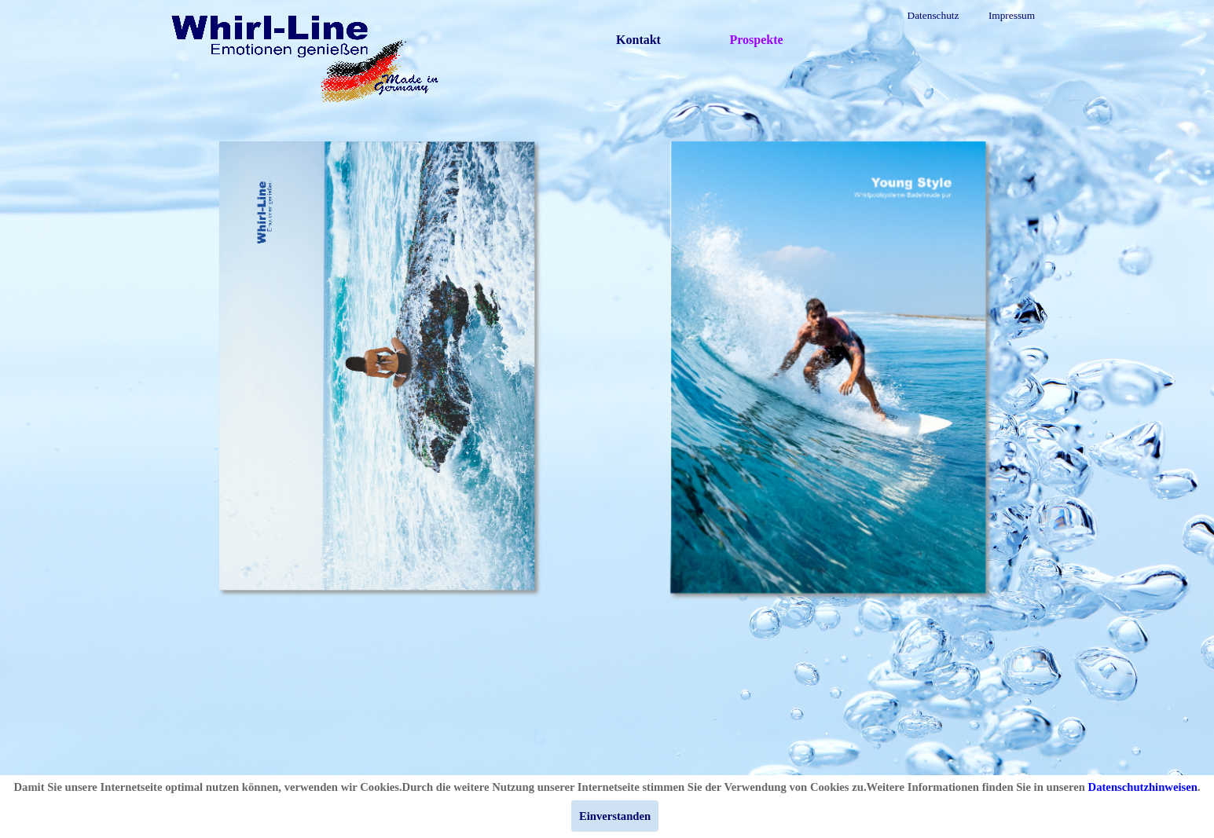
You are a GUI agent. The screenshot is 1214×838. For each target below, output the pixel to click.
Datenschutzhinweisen (1142, 787)
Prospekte (756, 39)
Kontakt (638, 39)
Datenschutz (933, 15)
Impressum (1011, 15)
